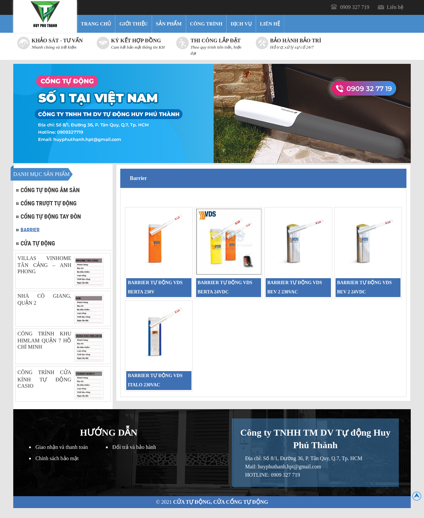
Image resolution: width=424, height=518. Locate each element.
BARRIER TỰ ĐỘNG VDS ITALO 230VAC (155, 380)
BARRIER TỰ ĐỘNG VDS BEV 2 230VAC (294, 287)
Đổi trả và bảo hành (134, 447)
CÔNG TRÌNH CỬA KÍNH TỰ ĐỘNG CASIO (44, 379)
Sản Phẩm (169, 23)
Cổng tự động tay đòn (51, 216)
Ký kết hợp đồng (136, 40)
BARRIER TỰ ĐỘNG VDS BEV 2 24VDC (364, 287)
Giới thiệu (133, 23)
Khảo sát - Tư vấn (57, 40)
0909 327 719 (354, 7)
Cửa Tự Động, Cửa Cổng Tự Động (220, 502)
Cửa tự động (38, 243)
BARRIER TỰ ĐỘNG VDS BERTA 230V (155, 287)
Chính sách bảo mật (57, 458)
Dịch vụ (241, 23)
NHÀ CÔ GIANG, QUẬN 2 (44, 299)
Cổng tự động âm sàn (50, 190)
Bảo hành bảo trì (295, 40)
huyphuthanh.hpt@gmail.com (289, 466)
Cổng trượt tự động (49, 203)
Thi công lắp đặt (215, 40)
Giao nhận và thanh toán (61, 447)
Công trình (206, 23)
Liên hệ (395, 7)
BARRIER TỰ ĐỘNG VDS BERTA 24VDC (225, 287)
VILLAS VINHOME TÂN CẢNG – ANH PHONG (44, 264)
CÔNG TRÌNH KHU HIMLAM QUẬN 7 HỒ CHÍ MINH (44, 340)
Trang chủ (96, 23)
